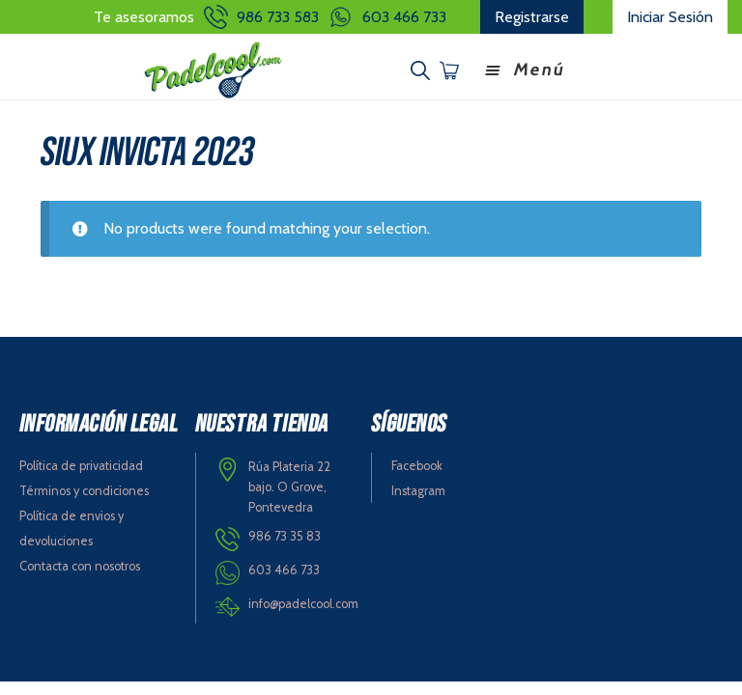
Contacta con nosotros (79, 566)
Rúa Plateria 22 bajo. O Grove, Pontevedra (289, 486)
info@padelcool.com (303, 604)
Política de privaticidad (81, 466)
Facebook (416, 466)
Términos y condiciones (84, 491)
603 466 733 (404, 17)
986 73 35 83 (284, 536)
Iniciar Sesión (670, 17)
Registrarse (532, 17)
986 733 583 (278, 17)
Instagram (418, 491)
